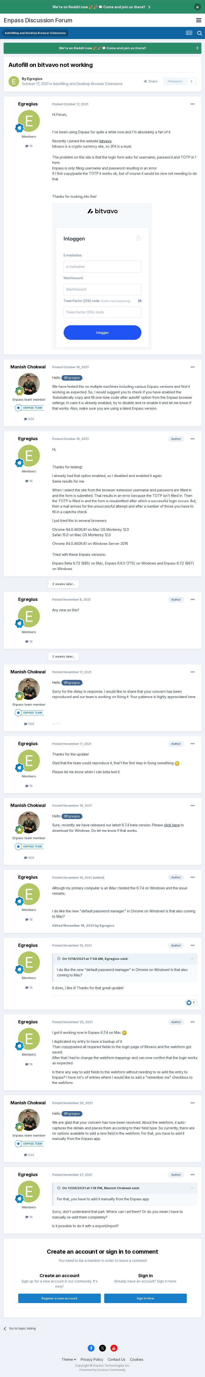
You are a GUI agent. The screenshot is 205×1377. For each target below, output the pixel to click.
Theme (69, 1359)
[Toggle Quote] (59, 959)
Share (150, 81)
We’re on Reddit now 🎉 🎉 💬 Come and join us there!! (98, 7)
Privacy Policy (92, 1359)
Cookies (136, 1359)
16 (29, 146)
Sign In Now (145, 1298)
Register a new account (59, 1298)
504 (29, 419)
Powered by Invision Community (102, 1370)
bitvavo (105, 141)
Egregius (35, 79)
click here (172, 825)
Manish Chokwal (28, 366)
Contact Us (116, 1359)
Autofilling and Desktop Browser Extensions (88, 84)
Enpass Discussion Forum (38, 20)
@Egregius (72, 378)
